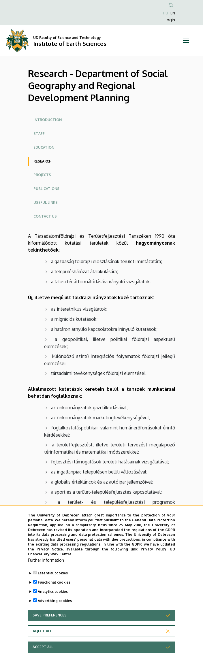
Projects (42, 175)
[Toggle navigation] (186, 40)
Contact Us (45, 216)
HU (165, 13)
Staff (39, 133)
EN (172, 13)
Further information (46, 572)
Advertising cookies (55, 613)
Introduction (47, 120)
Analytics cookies (53, 604)
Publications (46, 188)
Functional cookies (54, 595)
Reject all (42, 644)
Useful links (45, 202)
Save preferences (50, 628)
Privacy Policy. (154, 562)
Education (43, 147)
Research (42, 161)
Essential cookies (53, 586)
